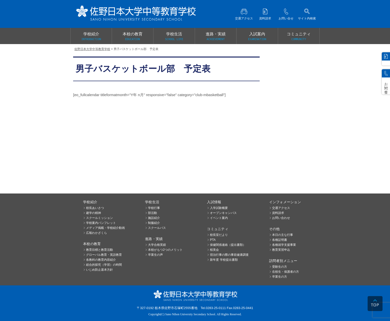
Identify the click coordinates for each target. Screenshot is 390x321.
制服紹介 (154, 223)
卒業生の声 (155, 255)
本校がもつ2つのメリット (165, 250)
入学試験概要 (219, 208)
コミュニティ (298, 36)
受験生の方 (279, 266)
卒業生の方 (279, 276)
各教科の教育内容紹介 (101, 259)
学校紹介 (91, 36)
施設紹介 (154, 218)
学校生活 (174, 36)
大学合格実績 (157, 245)
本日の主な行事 (282, 235)
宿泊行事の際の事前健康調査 (229, 255)
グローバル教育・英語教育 (104, 255)
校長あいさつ (95, 208)
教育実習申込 (281, 250)
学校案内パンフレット (101, 223)
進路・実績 (215, 36)
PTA (212, 240)
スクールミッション (99, 218)
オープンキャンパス (223, 213)
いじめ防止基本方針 (99, 269)
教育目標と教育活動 (99, 250)
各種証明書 (279, 240)
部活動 (152, 213)
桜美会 (214, 250)
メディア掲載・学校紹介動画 (105, 228)
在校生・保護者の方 (285, 271)
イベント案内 (219, 218)
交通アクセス (281, 208)
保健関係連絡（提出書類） (228, 245)
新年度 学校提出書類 (224, 259)
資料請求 (278, 213)
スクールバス (157, 228)
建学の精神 (93, 213)
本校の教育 (132, 36)
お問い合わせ (281, 218)
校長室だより (219, 235)
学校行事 (154, 208)
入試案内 (257, 36)
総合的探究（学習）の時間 (104, 264)
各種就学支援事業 (284, 245)
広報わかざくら (96, 233)
